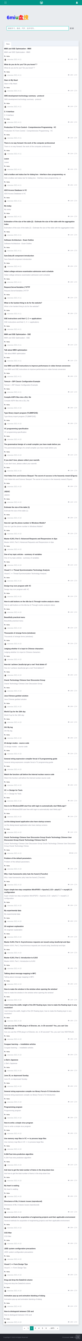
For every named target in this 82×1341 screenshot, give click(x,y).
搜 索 (72, 28)
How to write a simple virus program (18, 1123)
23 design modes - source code (16, 743)
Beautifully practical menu (14, 617)
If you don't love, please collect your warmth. (22, 460)
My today (7, 206)
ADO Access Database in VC (15, 190)
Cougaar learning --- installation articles (20, 1044)
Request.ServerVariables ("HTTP (17, 287)
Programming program (13, 1107)
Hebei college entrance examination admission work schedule (28, 271)
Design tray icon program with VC (17, 586)
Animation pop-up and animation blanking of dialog (24, 1296)
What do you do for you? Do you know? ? (20, 64)
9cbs (8, 56)
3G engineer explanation (14, 926)
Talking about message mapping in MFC (20, 973)
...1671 (51, 1328)
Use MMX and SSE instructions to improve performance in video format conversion (37, 366)
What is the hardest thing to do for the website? (23, 303)
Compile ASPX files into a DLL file (17, 397)
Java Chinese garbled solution (16, 696)
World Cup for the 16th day (15, 712)
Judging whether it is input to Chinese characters (23, 649)
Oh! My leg (8, 727)
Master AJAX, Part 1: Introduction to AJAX (21, 958)
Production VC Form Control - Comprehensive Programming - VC (30, 127)
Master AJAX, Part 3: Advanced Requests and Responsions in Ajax (30, 539)
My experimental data (12, 910)
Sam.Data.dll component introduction (19, 256)
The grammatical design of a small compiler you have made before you (32, 444)
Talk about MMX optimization (15, 350)
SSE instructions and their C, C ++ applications (23, 318)
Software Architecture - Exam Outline (19, 240)
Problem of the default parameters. (18, 858)
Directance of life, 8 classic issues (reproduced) (23, 1201)
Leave (6, 159)
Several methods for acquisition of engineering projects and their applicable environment (39, 1217)
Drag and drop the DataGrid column (18, 1280)
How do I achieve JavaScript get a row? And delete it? (25, 664)
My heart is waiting (11, 1186)
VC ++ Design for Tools (13, 790)
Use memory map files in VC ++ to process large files (25, 1138)
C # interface (9, 112)
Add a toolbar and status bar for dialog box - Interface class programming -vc (35, 174)
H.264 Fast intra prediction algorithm (18, 1154)
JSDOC (7, 491)
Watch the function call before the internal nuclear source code (29, 774)
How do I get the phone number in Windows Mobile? (25, 523)
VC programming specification (16, 429)
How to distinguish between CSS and (19, 1311)
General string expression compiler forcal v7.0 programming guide (30, 759)
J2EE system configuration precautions (20, 1248)
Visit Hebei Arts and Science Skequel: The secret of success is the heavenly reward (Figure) (40, 476)
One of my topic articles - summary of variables (23, 554)
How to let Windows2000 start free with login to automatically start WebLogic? (35, 806)
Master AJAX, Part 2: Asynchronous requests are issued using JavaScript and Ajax (37, 942)
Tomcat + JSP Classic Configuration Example (22, 381)
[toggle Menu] (5, 3)
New (8, 44)
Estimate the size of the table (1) (17, 507)
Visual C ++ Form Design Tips (16, 1264)
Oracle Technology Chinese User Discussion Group (24, 680)
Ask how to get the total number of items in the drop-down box (29, 1170)
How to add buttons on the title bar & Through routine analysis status (31, 601)
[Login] (76, 2)
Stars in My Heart (11, 80)
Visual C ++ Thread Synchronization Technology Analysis (27, 570)
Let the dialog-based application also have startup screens (27, 821)
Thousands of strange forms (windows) (19, 633)
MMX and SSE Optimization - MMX (17, 49)
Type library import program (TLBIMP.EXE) (21, 413)
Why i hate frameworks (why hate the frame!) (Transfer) (26, 874)
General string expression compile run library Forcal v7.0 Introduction (32, 1091)
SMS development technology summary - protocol (24, 96)
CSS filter (8, 1233)
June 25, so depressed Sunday (16, 1075)
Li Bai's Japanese (11, 1060)
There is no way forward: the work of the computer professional (29, 143)
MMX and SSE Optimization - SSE (17, 334)
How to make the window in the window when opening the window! (30, 989)
